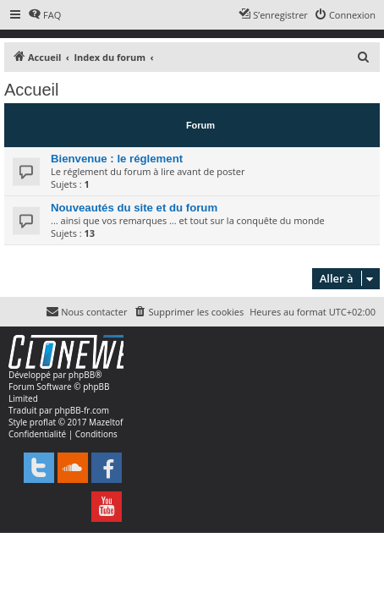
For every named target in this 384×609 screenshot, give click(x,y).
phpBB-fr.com (81, 410)
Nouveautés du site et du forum (134, 207)
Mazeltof (106, 422)
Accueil (31, 89)
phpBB (82, 375)
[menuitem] (44, 15)
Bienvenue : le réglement (117, 158)
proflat (43, 422)
